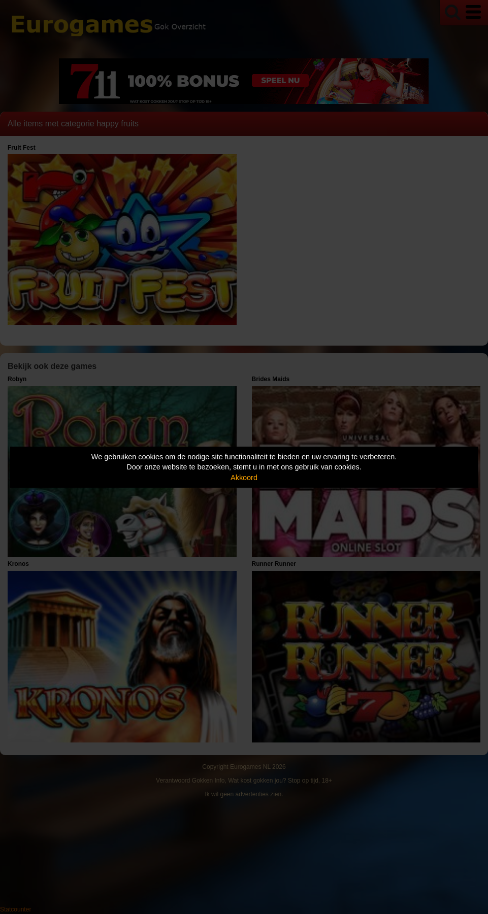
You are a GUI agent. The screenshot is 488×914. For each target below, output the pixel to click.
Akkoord (244, 477)
